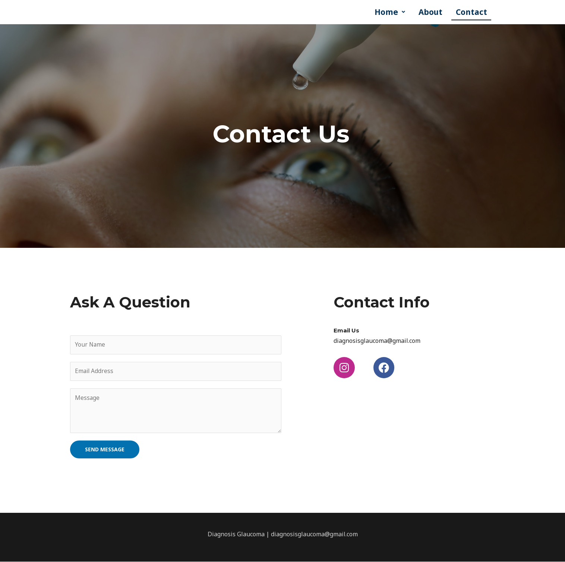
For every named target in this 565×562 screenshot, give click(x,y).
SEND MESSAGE (104, 449)
